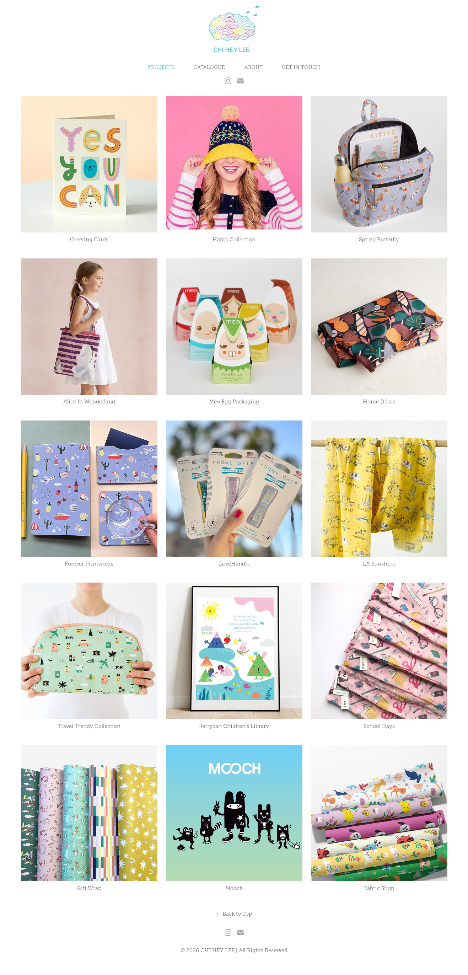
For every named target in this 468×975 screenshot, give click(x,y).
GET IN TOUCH (301, 67)
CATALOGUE (209, 67)
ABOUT (253, 67)
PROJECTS (161, 67)
